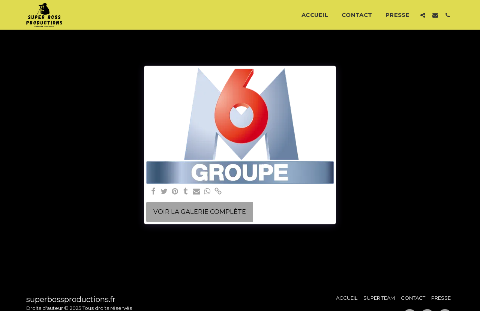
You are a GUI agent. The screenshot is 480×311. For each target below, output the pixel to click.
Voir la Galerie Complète (199, 211)
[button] (423, 15)
